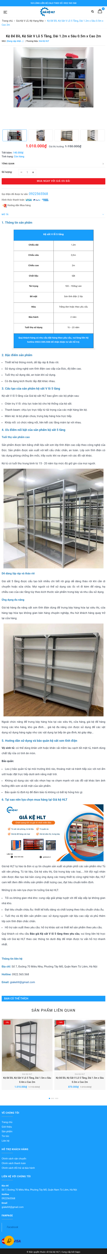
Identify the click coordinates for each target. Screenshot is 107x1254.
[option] (53, 77)
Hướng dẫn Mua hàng (17, 205)
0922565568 (38, 194)
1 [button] (49, 1098)
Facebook (12, 1227)
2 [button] (52, 1098)
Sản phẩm (7, 1131)
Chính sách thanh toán (14, 1163)
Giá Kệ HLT (27, 1074)
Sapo (77, 1252)
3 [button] (56, 1098)
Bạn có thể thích (16, 998)
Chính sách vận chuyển (14, 1158)
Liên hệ (5, 1140)
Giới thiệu (7, 1126)
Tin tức (5, 1136)
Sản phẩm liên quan (54, 1010)
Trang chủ (7, 1122)
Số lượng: (7, 172)
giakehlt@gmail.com (22, 982)
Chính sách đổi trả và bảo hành (18, 1168)
